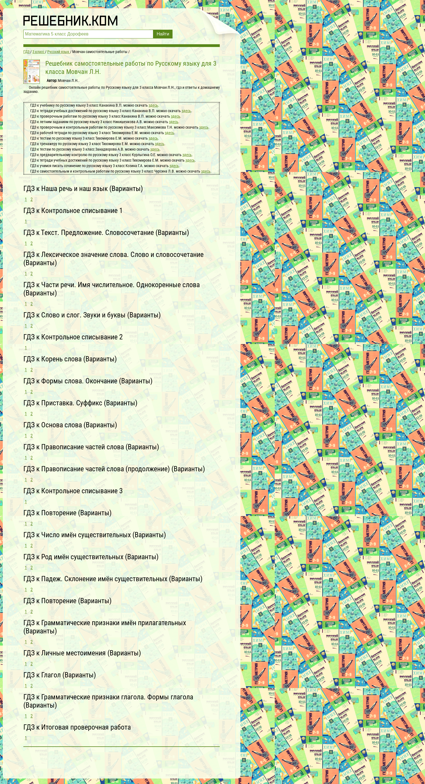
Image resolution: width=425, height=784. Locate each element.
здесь (153, 105)
